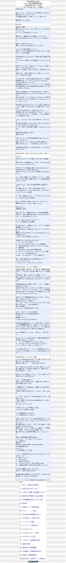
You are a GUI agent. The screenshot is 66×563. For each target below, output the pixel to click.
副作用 (25, 503)
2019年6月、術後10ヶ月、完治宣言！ (34, 558)
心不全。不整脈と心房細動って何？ (34, 492)
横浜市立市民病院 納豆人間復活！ (34, 496)
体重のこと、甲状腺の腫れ (31, 507)
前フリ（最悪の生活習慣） (31, 485)
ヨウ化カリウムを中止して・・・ (39, 480)
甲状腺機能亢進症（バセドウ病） (33, 499)
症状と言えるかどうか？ (30, 488)
